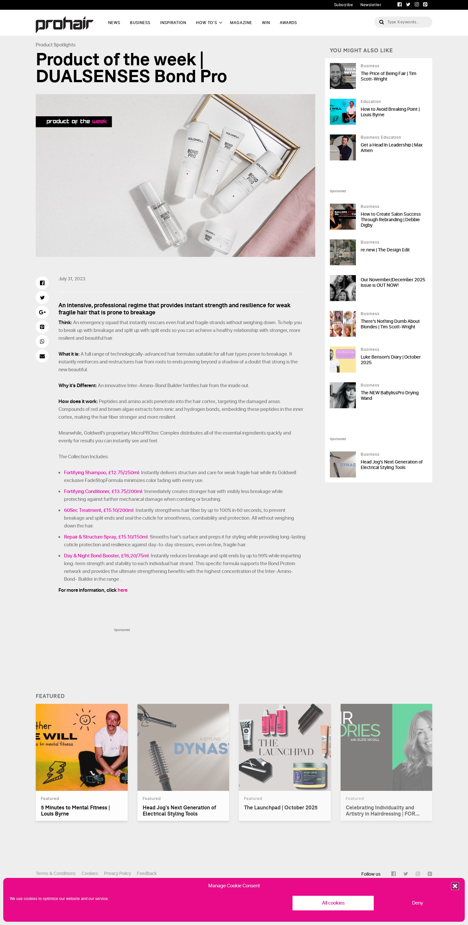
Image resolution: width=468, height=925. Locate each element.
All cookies (333, 903)
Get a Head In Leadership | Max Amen (391, 148)
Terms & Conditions (56, 873)
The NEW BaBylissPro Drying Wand (390, 395)
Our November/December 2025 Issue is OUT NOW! (393, 282)
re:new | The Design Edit (385, 250)
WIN (266, 23)
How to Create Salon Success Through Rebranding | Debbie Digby (391, 220)
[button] (455, 886)
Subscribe (343, 5)
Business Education (381, 137)
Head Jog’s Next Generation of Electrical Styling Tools (392, 465)
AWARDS (288, 23)
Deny (417, 903)
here (122, 590)
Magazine (241, 23)
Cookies (90, 873)
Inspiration (173, 23)
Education (371, 102)
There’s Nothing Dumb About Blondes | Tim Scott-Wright (390, 324)
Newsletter (370, 5)
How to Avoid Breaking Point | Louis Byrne (390, 112)
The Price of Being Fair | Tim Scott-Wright (388, 76)
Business (140, 23)
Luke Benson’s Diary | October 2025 (391, 360)
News (114, 23)
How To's (206, 23)
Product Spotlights (55, 45)
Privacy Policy (117, 873)
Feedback (147, 873)
